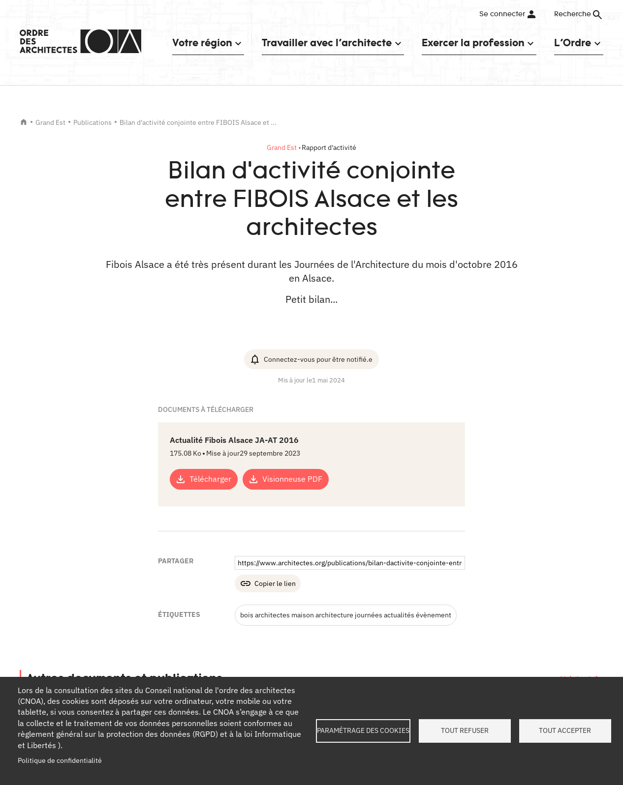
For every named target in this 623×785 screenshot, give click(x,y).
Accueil (24, 122)
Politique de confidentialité (60, 760)
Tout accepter (565, 730)
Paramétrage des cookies (363, 730)
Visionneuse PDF (292, 479)
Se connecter (502, 14)
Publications (92, 122)
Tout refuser (465, 730)
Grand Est (50, 122)
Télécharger (210, 479)
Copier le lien (275, 583)
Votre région (202, 42)
